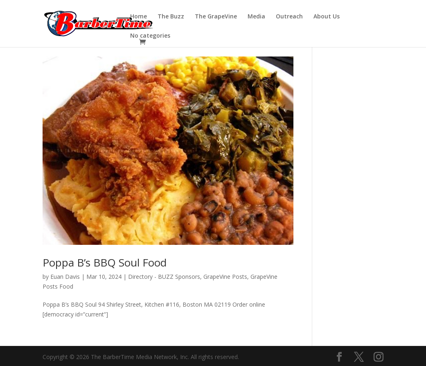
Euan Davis (65, 276)
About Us (326, 17)
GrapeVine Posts (225, 276)
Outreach (289, 17)
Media (256, 17)
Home (138, 17)
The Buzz (171, 17)
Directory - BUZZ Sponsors (164, 276)
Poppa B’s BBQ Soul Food (105, 262)
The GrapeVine (216, 17)
